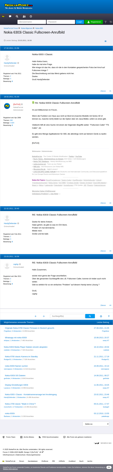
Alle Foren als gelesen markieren (77, 437)
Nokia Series (53, 183)
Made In (35, 185)
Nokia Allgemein (27, 28)
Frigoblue (7, 331)
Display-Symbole (86, 183)
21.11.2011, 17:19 (101, 356)
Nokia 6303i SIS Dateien (15, 375)
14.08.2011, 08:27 (101, 375)
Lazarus (7, 388)
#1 (110, 91)
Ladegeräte (49, 185)
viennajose (8, 369)
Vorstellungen (68, 185)
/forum (21, 461)
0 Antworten (16, 331)
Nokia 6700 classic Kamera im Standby (21, 356)
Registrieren (94, 22)
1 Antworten (15, 340)
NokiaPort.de (9, 461)
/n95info (62, 461)
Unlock (98, 180)
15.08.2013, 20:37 (101, 337)
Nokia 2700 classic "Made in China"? (20, 404)
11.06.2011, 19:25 (101, 385)
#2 (110, 203)
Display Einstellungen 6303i (16, 385)
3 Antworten (21, 397)
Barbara (7, 416)
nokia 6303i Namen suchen (16, 366)
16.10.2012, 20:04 (101, 347)
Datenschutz (20, 455)
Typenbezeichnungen (39, 183)
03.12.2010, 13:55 (101, 413)
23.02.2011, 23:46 (101, 394)
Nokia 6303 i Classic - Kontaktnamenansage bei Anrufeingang (31, 394)
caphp (16, 264)
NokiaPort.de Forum (11, 28)
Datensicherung (99, 185)
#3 (110, 251)
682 (11, 120)
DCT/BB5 (62, 183)
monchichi (8, 407)
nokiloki (7, 350)
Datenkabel (58, 185)
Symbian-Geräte (73, 183)
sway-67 (106, 340)
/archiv (89, 461)
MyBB (21, 452)
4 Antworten (15, 378)
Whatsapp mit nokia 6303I (16, 337)
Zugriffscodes (77, 180)
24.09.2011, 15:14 (101, 366)
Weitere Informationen (10, 469)
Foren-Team (9, 437)
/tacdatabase (33, 461)
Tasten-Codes (66, 180)
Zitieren (103, 91)
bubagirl (106, 407)
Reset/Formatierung (53, 180)
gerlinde (7, 378)
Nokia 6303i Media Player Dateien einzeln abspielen (26, 347)
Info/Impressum (8, 455)
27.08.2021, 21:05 (101, 328)
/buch (81, 461)
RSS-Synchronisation (48, 437)
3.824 (12, 123)
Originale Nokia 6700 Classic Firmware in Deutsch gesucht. (30, 328)
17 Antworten (18, 407)
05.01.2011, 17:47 (101, 404)
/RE (53, 461)
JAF (85, 185)
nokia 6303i (10, 413)
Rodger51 (7, 359)
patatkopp (105, 416)
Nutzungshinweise (33, 455)
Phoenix (90, 185)
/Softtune (44, 461)
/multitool (72, 461)
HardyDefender (10, 63)
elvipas (6, 340)
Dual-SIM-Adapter (99, 183)
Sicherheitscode (89, 180)
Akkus (41, 185)
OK (109, 467)
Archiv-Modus (27, 437)
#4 (110, 305)
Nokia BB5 (39, 28)
